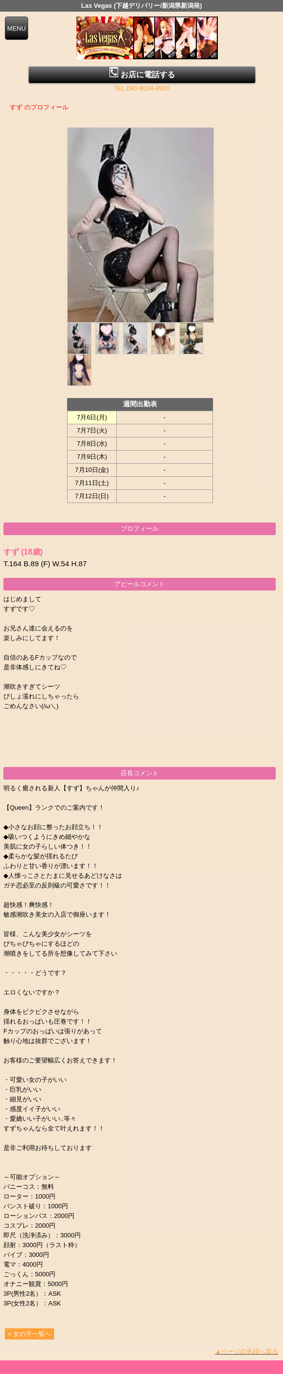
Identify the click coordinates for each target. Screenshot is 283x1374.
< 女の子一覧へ (29, 1334)
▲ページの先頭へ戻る (246, 1351)
